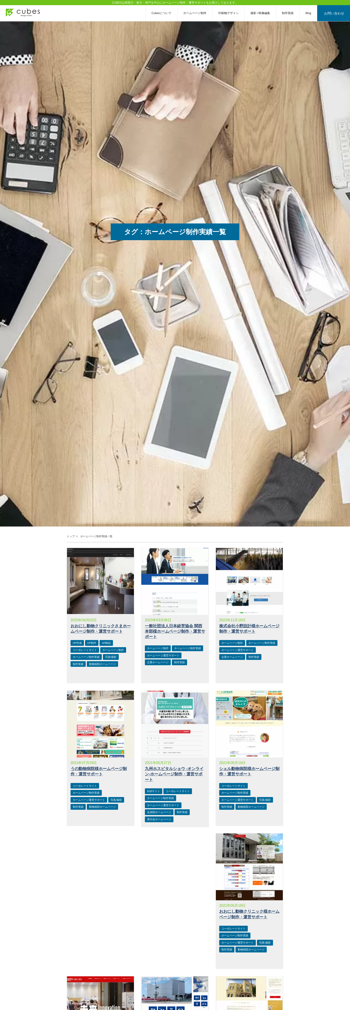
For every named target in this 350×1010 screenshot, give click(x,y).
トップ (71, 536)
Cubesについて (164, 13)
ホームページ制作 (197, 13)
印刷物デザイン (231, 13)
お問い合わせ (335, 13)
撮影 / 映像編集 (263, 13)
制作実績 (290, 13)
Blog (311, 13)
